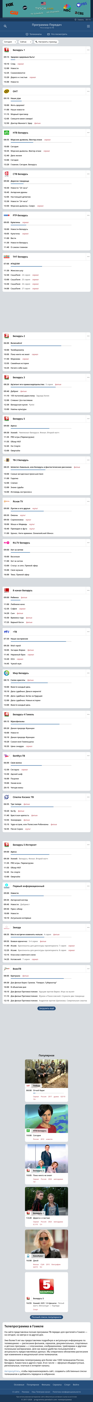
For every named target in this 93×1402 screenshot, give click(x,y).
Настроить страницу (47, 41)
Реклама (25, 1392)
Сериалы (57, 1384)
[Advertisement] (46, 312)
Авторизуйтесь (12, 1371)
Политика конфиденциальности (67, 1392)
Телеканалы (33, 34)
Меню (88, 50)
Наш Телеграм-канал (41, 1392)
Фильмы (46, 1384)
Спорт (67, 1384)
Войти (76, 1384)
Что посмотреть (58, 34)
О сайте (15, 1392)
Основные (19, 1384)
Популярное (33, 1384)
